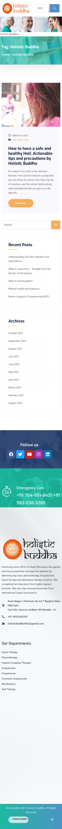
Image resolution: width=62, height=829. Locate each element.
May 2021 (13, 372)
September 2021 (17, 340)
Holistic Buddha (35, 800)
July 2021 (13, 356)
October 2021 (15, 333)
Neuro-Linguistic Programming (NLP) (28, 296)
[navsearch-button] (55, 8)
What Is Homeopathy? (20, 281)
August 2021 (15, 348)
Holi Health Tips (20, 139)
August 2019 (15, 403)
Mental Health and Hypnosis (24, 288)
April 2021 (14, 379)
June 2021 (14, 364)
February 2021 (16, 395)
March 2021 (14, 387)
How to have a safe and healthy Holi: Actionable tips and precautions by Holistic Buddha (30, 156)
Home (6, 54)
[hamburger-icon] (40, 8)
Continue (21, 203)
